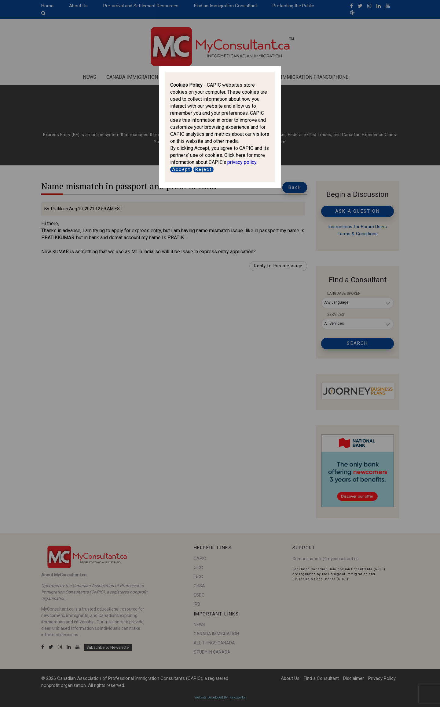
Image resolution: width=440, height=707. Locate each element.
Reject (203, 169)
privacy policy (241, 162)
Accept (181, 169)
